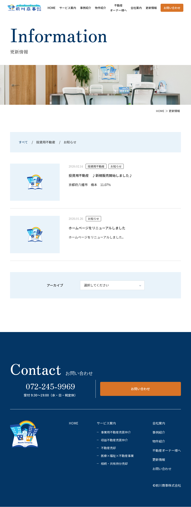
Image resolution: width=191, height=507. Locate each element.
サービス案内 (67, 8)
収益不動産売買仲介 (114, 440)
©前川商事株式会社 (167, 485)
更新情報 (151, 8)
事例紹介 (85, 8)
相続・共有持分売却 (114, 463)
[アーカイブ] (112, 285)
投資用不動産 (45, 142)
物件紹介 (100, 8)
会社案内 (136, 8)
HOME (52, 8)
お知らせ (70, 142)
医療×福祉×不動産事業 (117, 455)
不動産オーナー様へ (166, 450)
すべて (24, 142)
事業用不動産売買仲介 (116, 432)
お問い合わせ (172, 8)
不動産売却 (108, 448)
